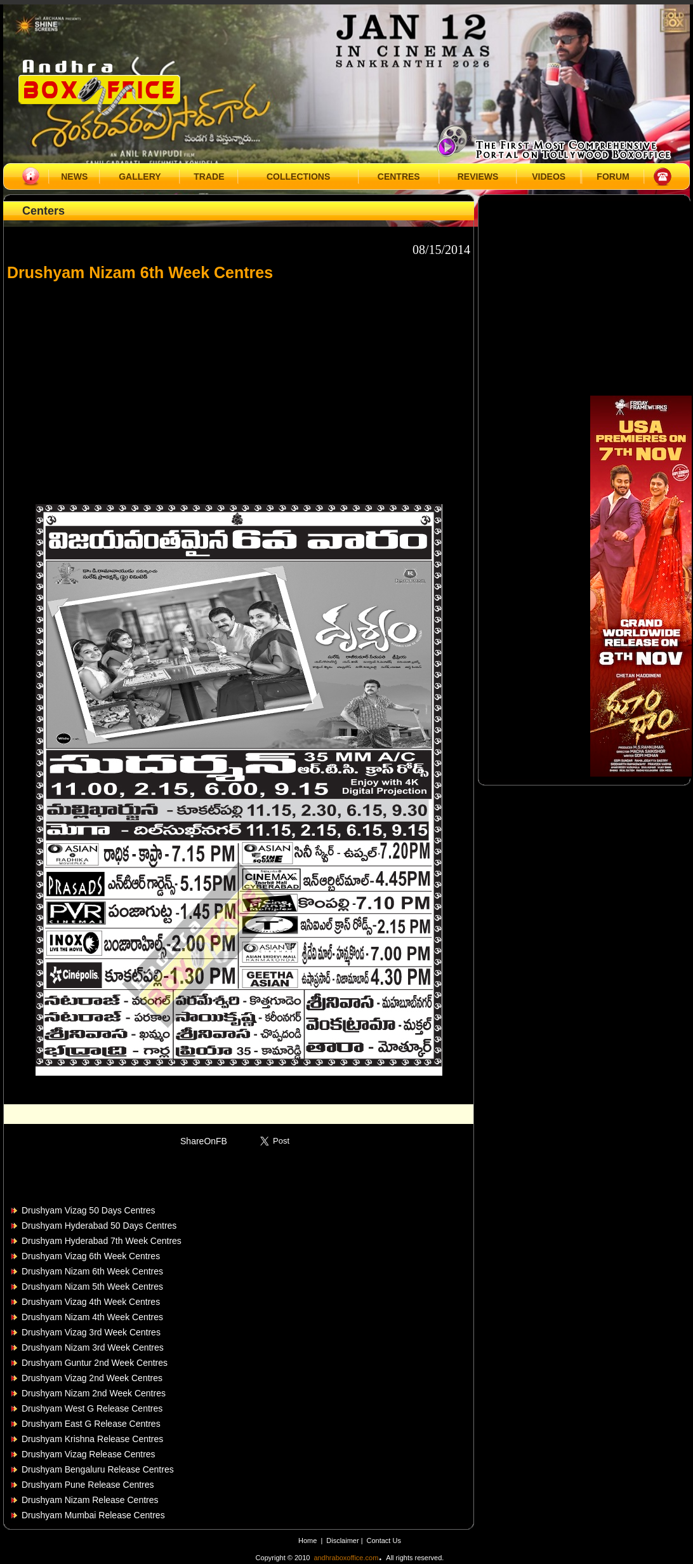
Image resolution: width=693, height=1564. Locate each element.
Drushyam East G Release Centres (91, 1424)
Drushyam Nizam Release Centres (90, 1500)
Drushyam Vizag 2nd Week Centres (92, 1378)
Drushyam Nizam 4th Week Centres (92, 1317)
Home (307, 1540)
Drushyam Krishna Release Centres (92, 1439)
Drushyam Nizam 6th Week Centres (92, 1271)
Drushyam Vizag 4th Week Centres (91, 1302)
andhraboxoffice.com (346, 1557)
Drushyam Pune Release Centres (88, 1485)
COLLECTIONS (298, 176)
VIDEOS (548, 176)
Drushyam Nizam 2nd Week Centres (94, 1393)
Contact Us (384, 1540)
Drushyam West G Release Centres (92, 1408)
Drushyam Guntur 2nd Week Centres (95, 1363)
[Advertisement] (238, 387)
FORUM (613, 176)
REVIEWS (478, 176)
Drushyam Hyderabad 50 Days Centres (99, 1225)
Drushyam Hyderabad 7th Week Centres (102, 1241)
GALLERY (140, 176)
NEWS (74, 176)
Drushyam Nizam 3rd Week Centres (93, 1347)
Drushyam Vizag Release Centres (88, 1454)
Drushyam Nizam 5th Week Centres (92, 1286)
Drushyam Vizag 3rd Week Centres (91, 1332)
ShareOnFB (203, 1141)
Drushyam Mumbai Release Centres (93, 1515)
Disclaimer (343, 1540)
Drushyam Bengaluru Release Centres (98, 1469)
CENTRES (399, 176)
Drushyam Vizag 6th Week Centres (91, 1256)
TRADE (209, 176)
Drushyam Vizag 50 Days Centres (88, 1210)
